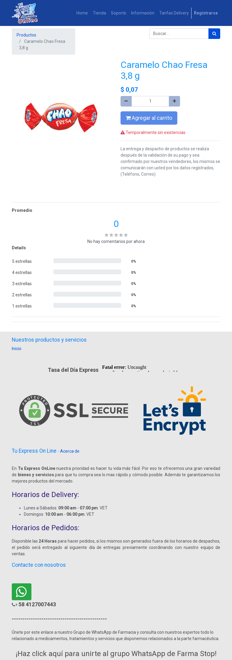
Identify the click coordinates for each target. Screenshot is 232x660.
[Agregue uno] (174, 101)
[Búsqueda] (214, 33)
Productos (26, 35)
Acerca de (69, 451)
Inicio (16, 348)
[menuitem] (82, 13)
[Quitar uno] (126, 101)
